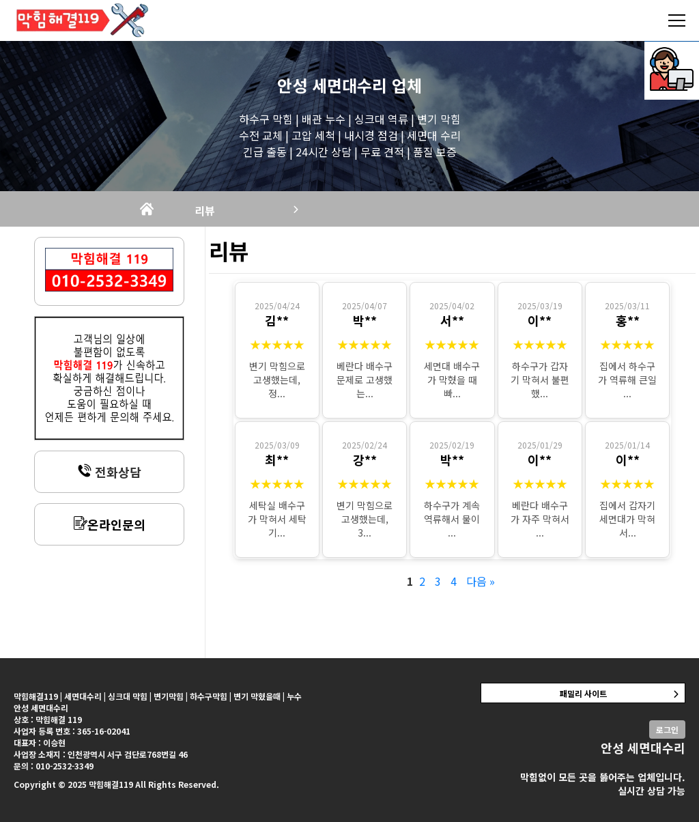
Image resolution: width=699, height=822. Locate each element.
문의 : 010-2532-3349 (54, 765)
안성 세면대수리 (332, 85)
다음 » (480, 581)
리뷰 (205, 210)
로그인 (667, 729)
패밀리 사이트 (583, 693)
